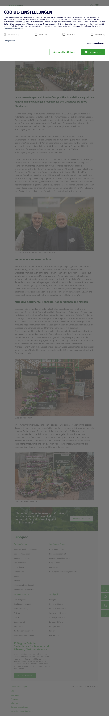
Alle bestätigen (93, 52)
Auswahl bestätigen (64, 52)
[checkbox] (5, 34)
